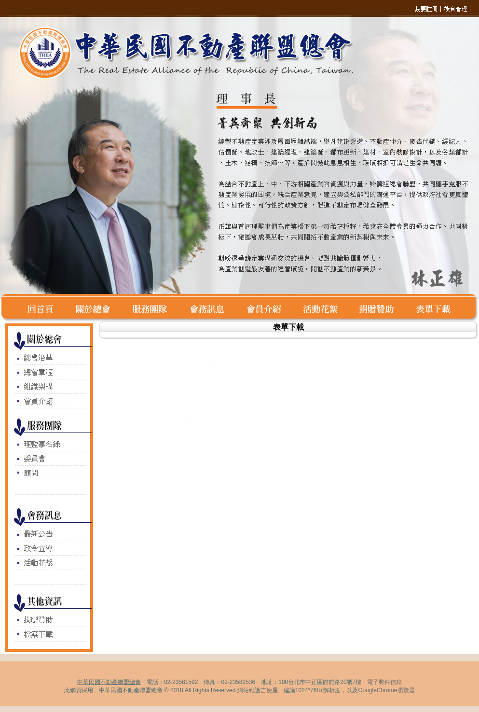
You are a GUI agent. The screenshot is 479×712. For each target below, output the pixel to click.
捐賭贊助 (382, 308)
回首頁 (46, 308)
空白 (13, 308)
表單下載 (435, 308)
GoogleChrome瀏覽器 (386, 690)
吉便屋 (269, 690)
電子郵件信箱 (384, 682)
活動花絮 (326, 308)
